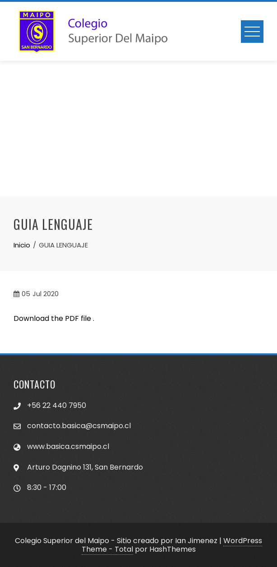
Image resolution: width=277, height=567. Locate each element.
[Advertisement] (138, 128)
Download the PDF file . (54, 318)
